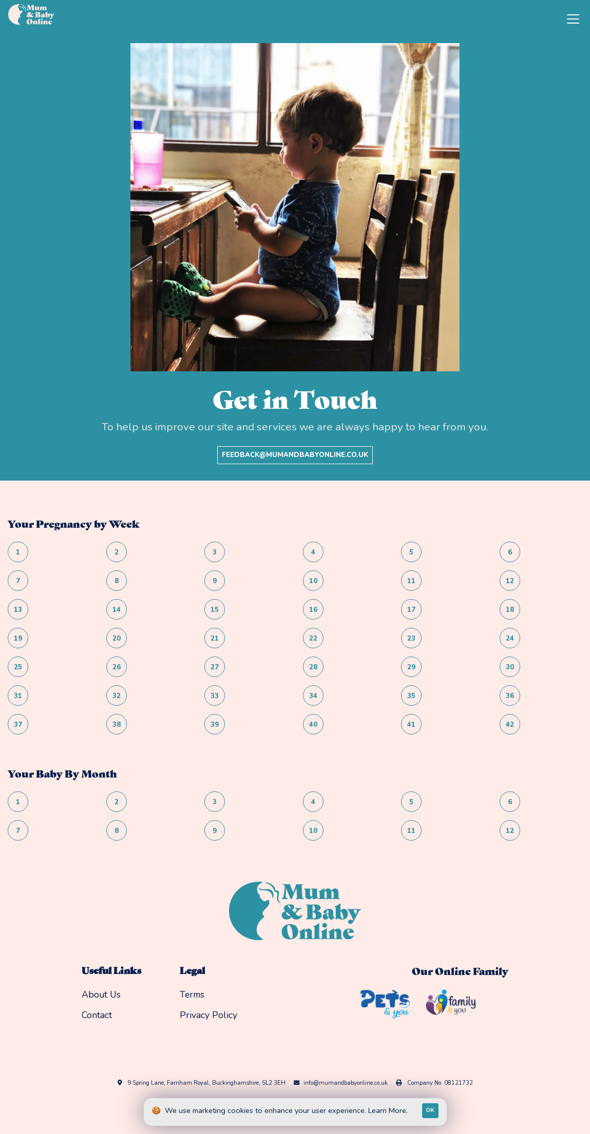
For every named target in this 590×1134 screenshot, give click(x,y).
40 (313, 724)
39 (215, 724)
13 (18, 609)
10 (313, 581)
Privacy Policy (208, 1015)
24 (510, 638)
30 (510, 667)
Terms (192, 994)
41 (411, 724)
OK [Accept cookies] (430, 1110)
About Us (101, 994)
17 (411, 609)
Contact (97, 1015)
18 (510, 609)
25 (18, 667)
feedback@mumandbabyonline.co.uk (295, 455)
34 (313, 696)
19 (18, 638)
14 (116, 609)
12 (510, 581)
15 (215, 609)
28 (313, 667)
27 (215, 667)
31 (18, 696)
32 (116, 696)
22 (313, 638)
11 (411, 581)
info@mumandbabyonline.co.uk (345, 1083)
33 (215, 696)
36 (510, 696)
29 (411, 667)
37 (18, 724)
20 (116, 638)
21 (215, 638)
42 (510, 724)
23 (411, 638)
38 (116, 724)
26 (116, 667)
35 (411, 696)
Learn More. (388, 1110)
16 (313, 609)
